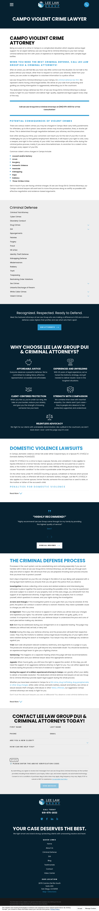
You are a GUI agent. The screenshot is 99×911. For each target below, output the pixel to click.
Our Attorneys (49, 327)
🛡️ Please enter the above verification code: (35, 764)
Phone (13, 734)
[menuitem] (49, 213)
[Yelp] (57, 819)
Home (49, 844)
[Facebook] (47, 819)
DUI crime (54, 682)
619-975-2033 (49, 813)
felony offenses (57, 688)
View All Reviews (49, 545)
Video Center (49, 874)
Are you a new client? (22, 741)
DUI (49, 857)
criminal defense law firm (68, 80)
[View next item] (51, 537)
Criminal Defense (49, 853)
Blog (49, 861)
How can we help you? (22, 747)
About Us (49, 848)
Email (53, 734)
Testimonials (49, 865)
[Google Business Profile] (42, 819)
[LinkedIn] (52, 819)
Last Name (55, 727)
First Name (16, 727)
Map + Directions (49, 892)
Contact (49, 869)
